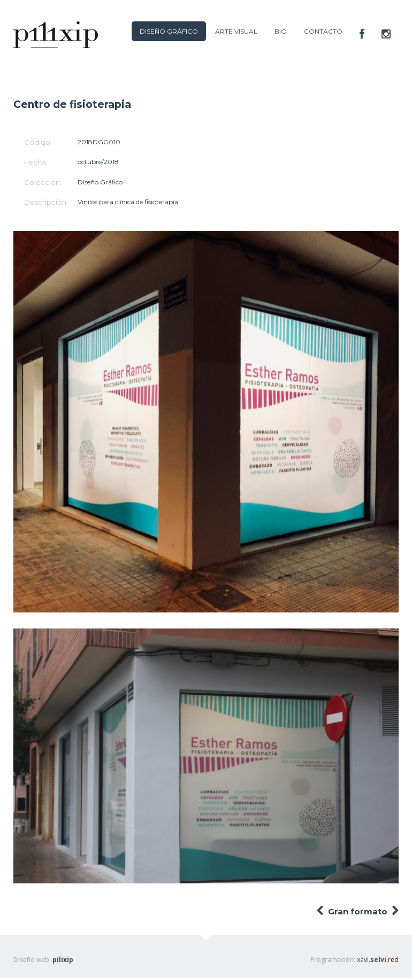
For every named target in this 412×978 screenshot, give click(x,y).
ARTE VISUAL (236, 31)
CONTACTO (323, 31)
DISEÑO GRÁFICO (169, 31)
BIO (280, 31)
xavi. (378, 959)
